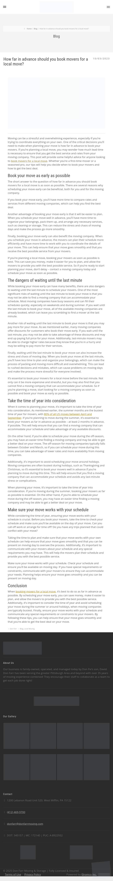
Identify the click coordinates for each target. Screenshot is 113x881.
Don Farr (13, 628)
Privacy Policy (32, 874)
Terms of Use (13, 874)
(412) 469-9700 (16, 812)
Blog (21, 628)
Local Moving (29, 628)
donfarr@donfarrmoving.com (25, 823)
